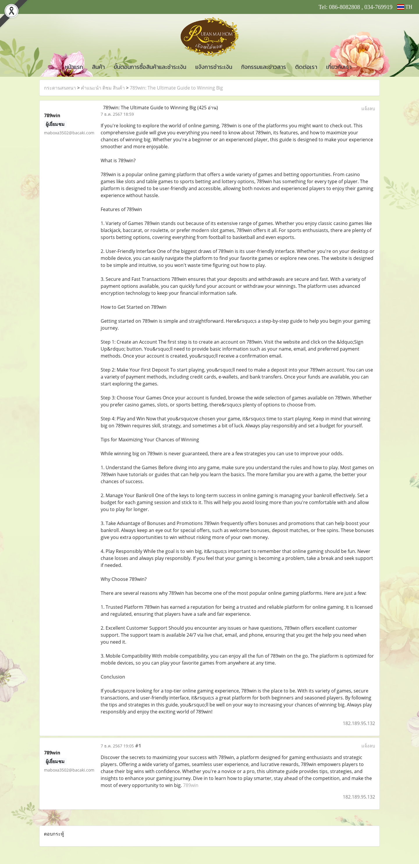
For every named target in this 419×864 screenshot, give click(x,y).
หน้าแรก (74, 67)
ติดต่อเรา (306, 67)
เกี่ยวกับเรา (338, 67)
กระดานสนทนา (60, 88)
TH (404, 7)
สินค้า (98, 67)
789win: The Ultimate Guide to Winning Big (176, 88)
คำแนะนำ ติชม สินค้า (103, 88)
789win (190, 785)
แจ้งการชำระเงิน (213, 67)
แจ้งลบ (368, 108)
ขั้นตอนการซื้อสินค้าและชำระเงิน (150, 67)
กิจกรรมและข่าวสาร (263, 67)
